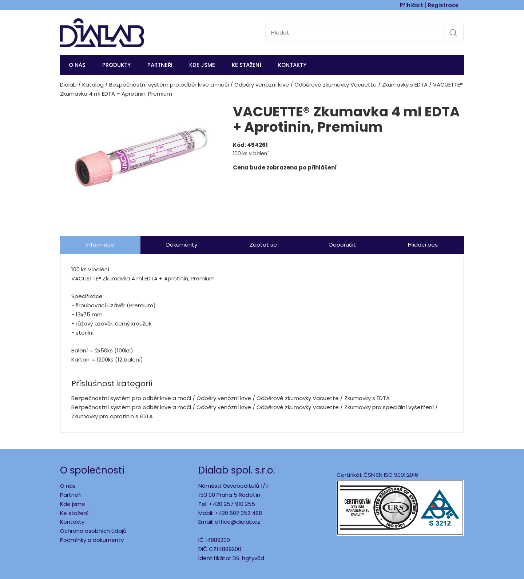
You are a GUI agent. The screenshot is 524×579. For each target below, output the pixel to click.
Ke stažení (246, 65)
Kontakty (292, 65)
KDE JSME (202, 65)
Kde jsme (72, 504)
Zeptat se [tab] (263, 244)
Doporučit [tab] (342, 244)
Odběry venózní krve (261, 84)
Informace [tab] (100, 244)
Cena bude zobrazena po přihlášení (285, 167)
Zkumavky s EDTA (405, 84)
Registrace (443, 5)
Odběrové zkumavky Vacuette (335, 84)
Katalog (93, 84)
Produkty (116, 65)
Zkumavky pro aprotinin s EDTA (112, 416)
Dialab (68, 84)
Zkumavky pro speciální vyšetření (389, 407)
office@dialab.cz (237, 522)
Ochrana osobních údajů (93, 531)
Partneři (159, 65)
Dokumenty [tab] (181, 244)
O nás (77, 65)
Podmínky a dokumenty (92, 540)
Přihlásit (411, 5)
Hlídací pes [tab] (423, 244)
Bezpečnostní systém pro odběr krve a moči (169, 84)
